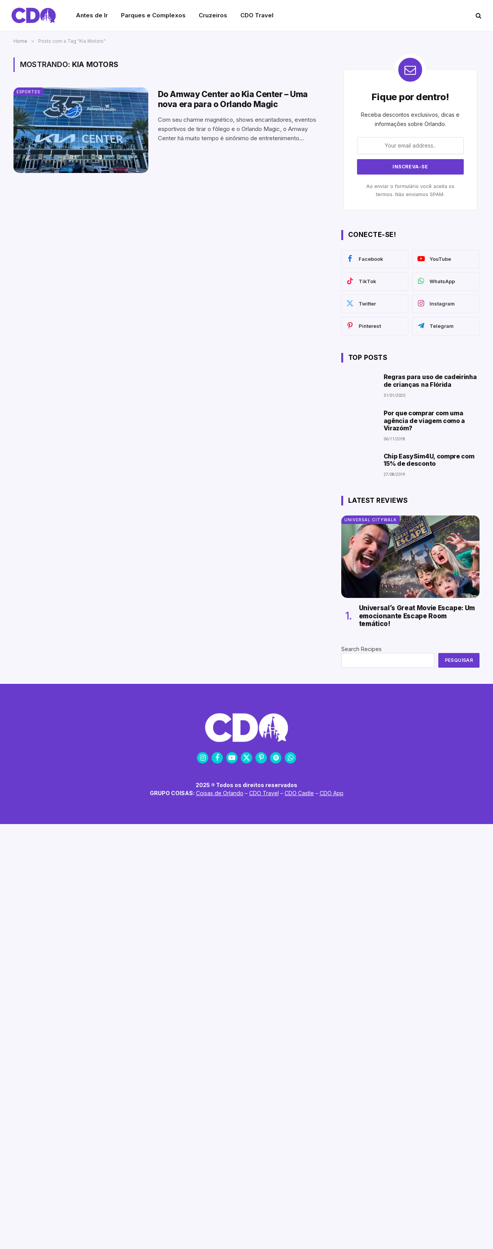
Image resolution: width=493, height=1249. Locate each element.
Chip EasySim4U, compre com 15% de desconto (429, 460)
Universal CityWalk (370, 519)
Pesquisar (459, 660)
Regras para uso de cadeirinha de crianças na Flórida (430, 380)
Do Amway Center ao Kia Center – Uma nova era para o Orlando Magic (233, 99)
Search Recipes (361, 649)
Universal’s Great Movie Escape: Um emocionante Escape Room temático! (417, 616)
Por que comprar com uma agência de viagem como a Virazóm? (424, 420)
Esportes (28, 91)
